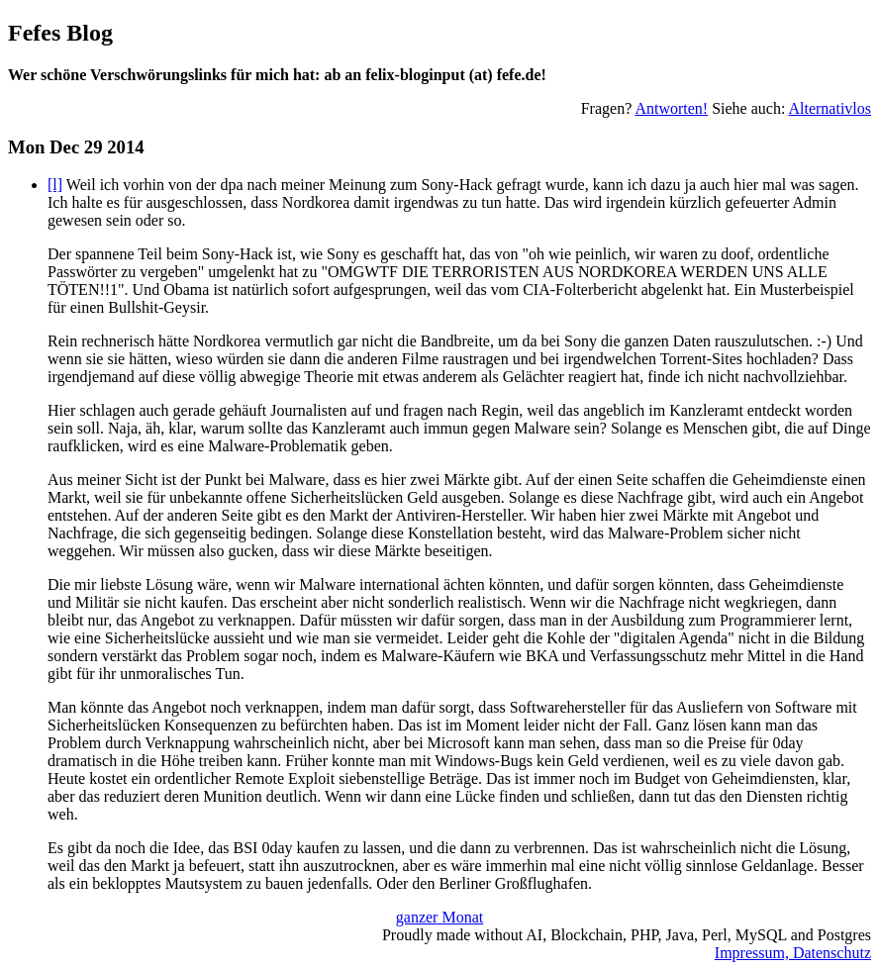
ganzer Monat (439, 917)
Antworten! (671, 108)
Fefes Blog (60, 33)
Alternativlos (829, 108)
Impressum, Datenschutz (793, 952)
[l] (55, 184)
